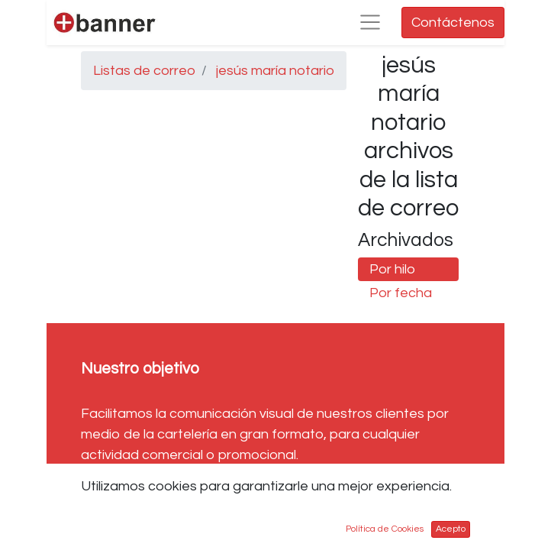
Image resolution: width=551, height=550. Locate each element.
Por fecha (400, 293)
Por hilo (392, 269)
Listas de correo (144, 70)
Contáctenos (453, 22)
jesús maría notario (275, 70)
